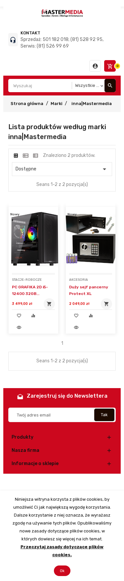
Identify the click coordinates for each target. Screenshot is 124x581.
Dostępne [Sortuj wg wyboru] (62, 169)
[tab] (16, 155)
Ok (62, 570)
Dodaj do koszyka (49, 303)
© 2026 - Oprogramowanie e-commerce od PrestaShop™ (62, 482)
